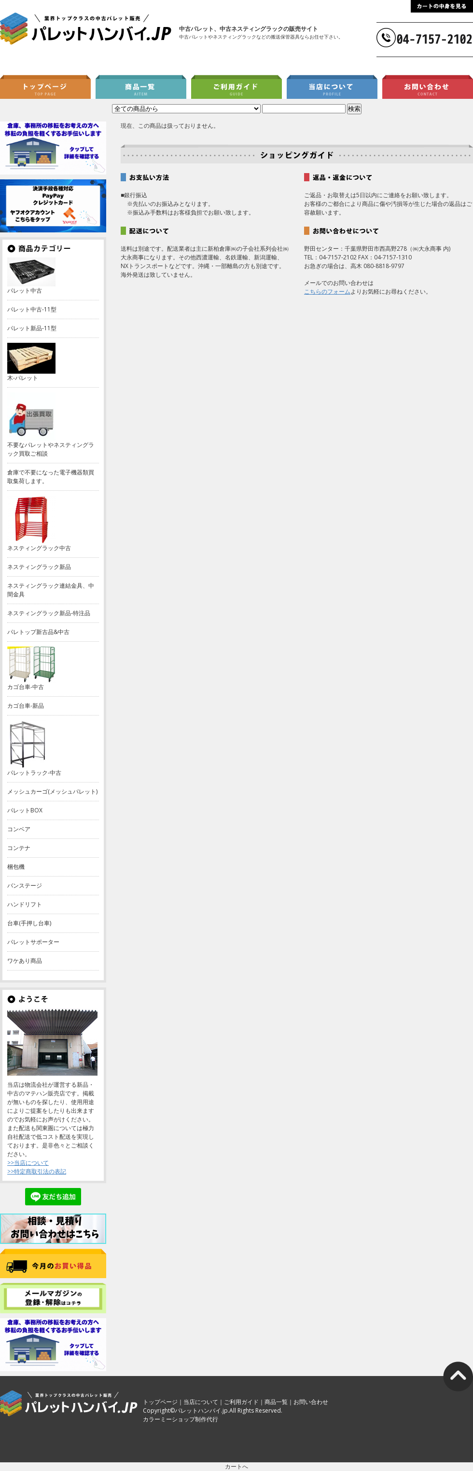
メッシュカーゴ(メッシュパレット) (52, 791)
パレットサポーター (33, 942)
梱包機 (16, 867)
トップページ (160, 1402)
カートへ (236, 1466)
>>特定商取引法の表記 (36, 1171)
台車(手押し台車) (29, 923)
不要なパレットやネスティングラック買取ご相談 (50, 449)
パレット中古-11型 (31, 309)
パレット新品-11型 (31, 328)
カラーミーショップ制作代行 (180, 1419)
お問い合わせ (310, 1402)
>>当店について (28, 1163)
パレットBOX (24, 810)
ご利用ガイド (241, 1402)
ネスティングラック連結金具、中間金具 (50, 589)
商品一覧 (276, 1402)
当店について (200, 1402)
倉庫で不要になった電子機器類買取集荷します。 (50, 476)
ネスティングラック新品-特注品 (48, 613)
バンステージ (24, 885)
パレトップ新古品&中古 (38, 632)
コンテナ (18, 848)
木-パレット (22, 378)
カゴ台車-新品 (25, 706)
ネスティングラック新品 (39, 567)
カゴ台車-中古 (25, 687)
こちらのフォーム (327, 291)
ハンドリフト (24, 904)
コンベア (18, 829)
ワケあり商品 (24, 961)
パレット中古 (24, 290)
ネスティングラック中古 (39, 548)
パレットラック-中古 (34, 773)
